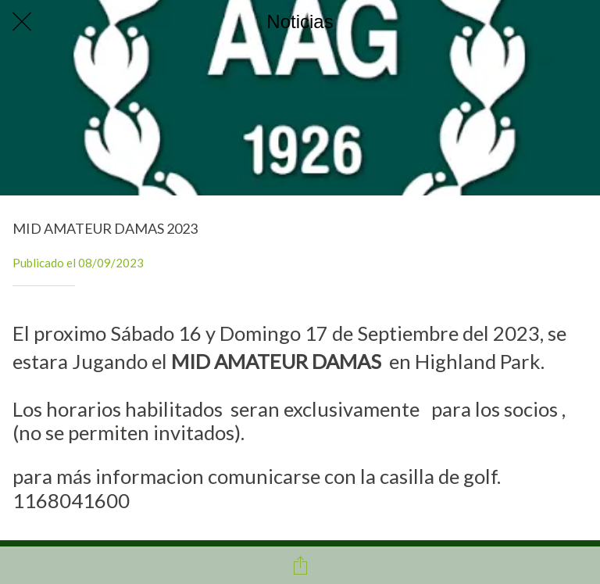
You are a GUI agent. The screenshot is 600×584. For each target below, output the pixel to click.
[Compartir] (300, 565)
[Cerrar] (21, 22)
